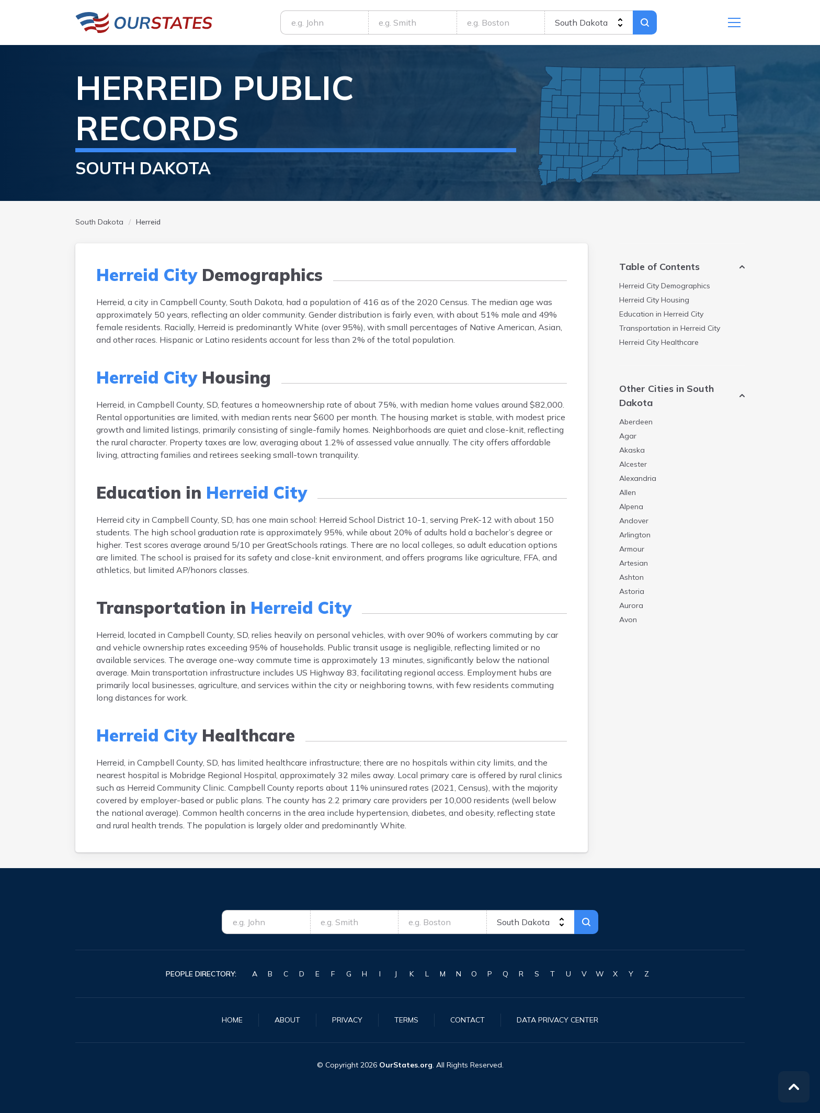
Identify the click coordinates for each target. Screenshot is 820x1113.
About (287, 1020)
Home (232, 1020)
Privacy (347, 1020)
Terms (406, 1020)
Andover (633, 520)
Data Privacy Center (557, 1020)
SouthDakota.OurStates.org (144, 22)
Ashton (631, 577)
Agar (627, 436)
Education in (661, 314)
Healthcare (659, 342)
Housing (654, 300)
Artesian (633, 563)
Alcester (633, 464)
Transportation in (669, 328)
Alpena (631, 506)
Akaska (632, 450)
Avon (628, 619)
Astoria (631, 591)
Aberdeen (636, 421)
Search (645, 22)
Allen (627, 492)
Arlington (635, 534)
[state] (588, 22)
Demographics (664, 285)
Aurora (631, 605)
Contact (467, 1020)
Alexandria (637, 478)
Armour (631, 549)
